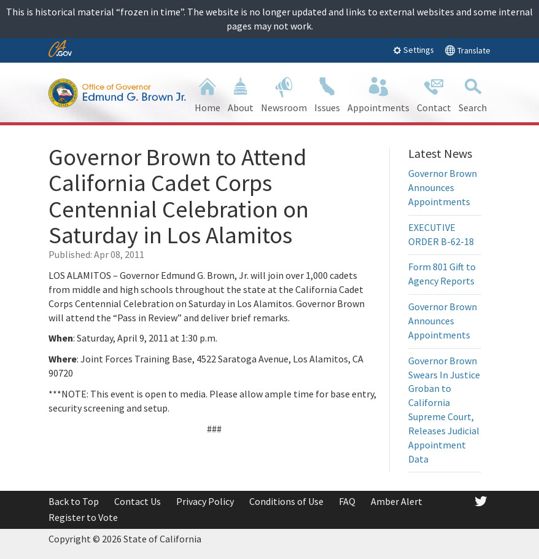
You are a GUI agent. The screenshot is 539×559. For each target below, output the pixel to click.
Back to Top (73, 501)
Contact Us (137, 501)
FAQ (347, 501)
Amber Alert (396, 501)
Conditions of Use (286, 501)
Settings (413, 49)
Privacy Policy (205, 501)
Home (207, 93)
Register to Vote (83, 517)
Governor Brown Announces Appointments (442, 187)
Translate (467, 50)
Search (473, 93)
